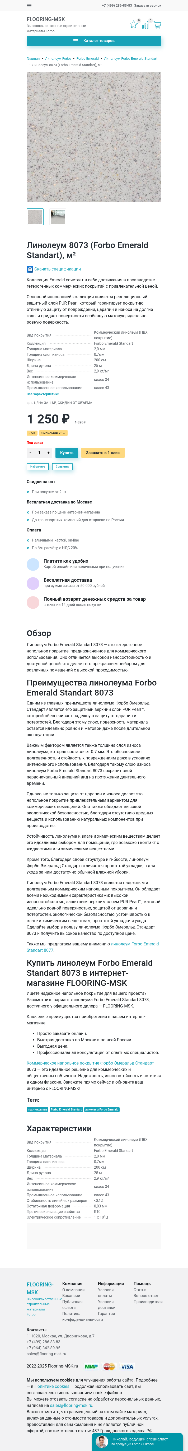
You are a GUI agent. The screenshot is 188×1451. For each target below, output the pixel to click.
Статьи (140, 1289)
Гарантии (106, 1313)
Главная (33, 58)
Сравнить (62, 466)
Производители (148, 1301)
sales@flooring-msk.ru (46, 1353)
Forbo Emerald (88, 58)
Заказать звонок (147, 5)
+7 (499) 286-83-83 (117, 5)
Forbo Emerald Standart (66, 1109)
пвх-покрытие (37, 1109)
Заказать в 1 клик (103, 452)
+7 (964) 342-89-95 (43, 1348)
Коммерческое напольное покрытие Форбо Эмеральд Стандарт (90, 1063)
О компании (73, 1289)
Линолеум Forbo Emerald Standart (130, 58)
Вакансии (71, 1295)
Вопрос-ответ (146, 1295)
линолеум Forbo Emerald (101, 1109)
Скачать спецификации (57, 269)
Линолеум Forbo (58, 58)
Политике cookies (52, 1386)
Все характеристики (43, 394)
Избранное (37, 466)
